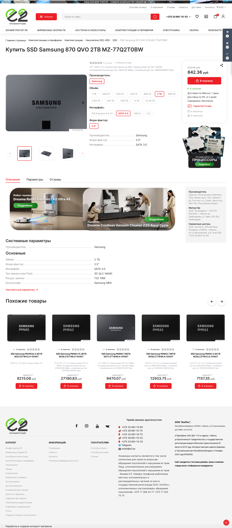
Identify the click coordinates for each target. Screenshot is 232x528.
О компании (54, 448)
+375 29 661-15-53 (132, 437)
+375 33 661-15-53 (132, 441)
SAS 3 (137, 113)
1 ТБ (94, 94)
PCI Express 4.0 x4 (102, 113)
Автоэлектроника (14, 486)
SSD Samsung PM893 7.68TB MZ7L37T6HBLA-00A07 (116, 355)
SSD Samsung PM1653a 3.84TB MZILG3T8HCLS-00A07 (26, 355)
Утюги (8, 511)
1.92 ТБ (110, 100)
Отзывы (94, 456)
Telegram (124, 445)
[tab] (14, 179)
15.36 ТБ (150, 100)
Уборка (194, 30)
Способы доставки (100, 452)
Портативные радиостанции (19, 502)
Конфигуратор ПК (17, 30)
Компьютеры (216, 30)
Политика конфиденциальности (63, 460)
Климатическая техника (17, 490)
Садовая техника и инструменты (21, 515)
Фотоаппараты (12, 481)
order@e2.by (128, 448)
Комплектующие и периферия (134, 30)
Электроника (171, 30)
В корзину (204, 80)
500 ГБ (106, 94)
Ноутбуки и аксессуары (90, 30)
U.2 (148, 113)
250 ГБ (120, 94)
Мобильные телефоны (16, 477)
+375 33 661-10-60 (132, 427)
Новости (53, 452)
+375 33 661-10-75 (132, 434)
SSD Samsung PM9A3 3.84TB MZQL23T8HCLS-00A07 (205, 355)
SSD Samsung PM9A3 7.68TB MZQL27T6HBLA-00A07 (160, 355)
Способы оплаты (99, 448)
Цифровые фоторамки (16, 498)
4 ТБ (136, 100)
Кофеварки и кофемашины (18, 506)
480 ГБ (147, 94)
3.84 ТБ (96, 100)
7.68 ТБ (124, 100)
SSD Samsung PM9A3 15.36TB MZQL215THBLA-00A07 (71, 355)
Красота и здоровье (15, 494)
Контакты (53, 456)
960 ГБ (171, 94)
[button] (221, 7)
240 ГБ (133, 94)
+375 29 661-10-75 (132, 430)
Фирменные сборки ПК (51, 30)
